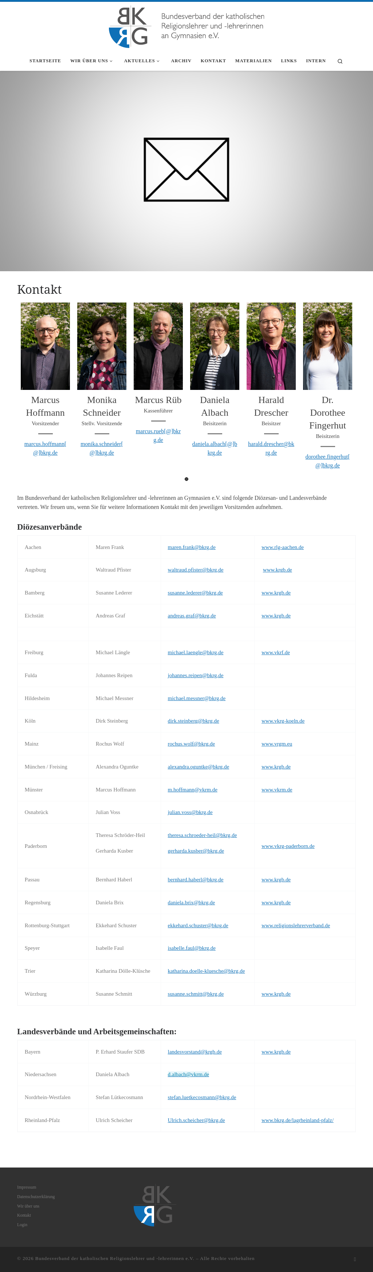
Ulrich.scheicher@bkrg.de (196, 1120)
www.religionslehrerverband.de (296, 925)
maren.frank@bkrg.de (192, 547)
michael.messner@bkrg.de (197, 698)
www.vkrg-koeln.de (283, 721)
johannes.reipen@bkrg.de (196, 675)
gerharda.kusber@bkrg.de (196, 851)
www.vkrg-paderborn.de (288, 846)
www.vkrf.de (276, 652)
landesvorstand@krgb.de (195, 1052)
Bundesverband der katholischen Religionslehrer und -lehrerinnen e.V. (115, 1258)
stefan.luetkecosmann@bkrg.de (202, 1097)
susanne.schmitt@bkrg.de (196, 994)
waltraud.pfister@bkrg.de (196, 570)
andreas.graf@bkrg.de (192, 616)
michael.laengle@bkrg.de (196, 652)
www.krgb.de (277, 570)
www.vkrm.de (277, 790)
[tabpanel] (45, 383)
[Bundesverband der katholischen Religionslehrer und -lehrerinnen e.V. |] (186, 25)
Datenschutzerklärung (36, 1196)
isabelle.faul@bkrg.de (192, 948)
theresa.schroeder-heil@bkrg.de (202, 835)
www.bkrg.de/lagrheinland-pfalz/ (298, 1120)
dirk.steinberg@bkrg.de (193, 721)
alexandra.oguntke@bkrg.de (198, 767)
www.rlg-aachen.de (283, 547)
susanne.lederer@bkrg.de (195, 593)
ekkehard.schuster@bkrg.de (198, 925)
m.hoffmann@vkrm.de (192, 790)
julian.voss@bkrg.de (190, 812)
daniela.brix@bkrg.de (191, 902)
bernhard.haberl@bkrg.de (196, 879)
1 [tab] (186, 479)
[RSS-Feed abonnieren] (355, 1260)
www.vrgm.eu (277, 744)
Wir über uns (28, 1206)
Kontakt (24, 1215)
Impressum (26, 1187)
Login (22, 1224)
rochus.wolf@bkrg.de (191, 744)
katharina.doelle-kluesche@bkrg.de (206, 971)
